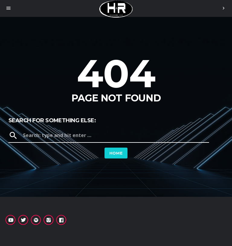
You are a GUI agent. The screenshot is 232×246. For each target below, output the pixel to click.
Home (116, 153)
